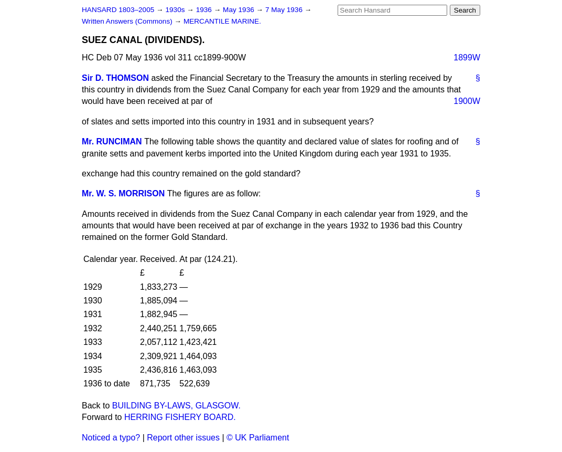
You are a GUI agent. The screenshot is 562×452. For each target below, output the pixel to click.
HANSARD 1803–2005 (118, 10)
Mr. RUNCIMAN (112, 141)
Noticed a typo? (111, 437)
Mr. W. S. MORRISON (123, 193)
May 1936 (239, 10)
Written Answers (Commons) (128, 21)
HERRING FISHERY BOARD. (180, 417)
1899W (466, 57)
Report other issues (183, 437)
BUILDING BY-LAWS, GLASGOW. (176, 405)
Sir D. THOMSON (115, 77)
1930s (176, 10)
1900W (466, 101)
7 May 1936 (285, 10)
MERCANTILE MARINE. (222, 21)
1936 (205, 10)
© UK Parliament (257, 437)
